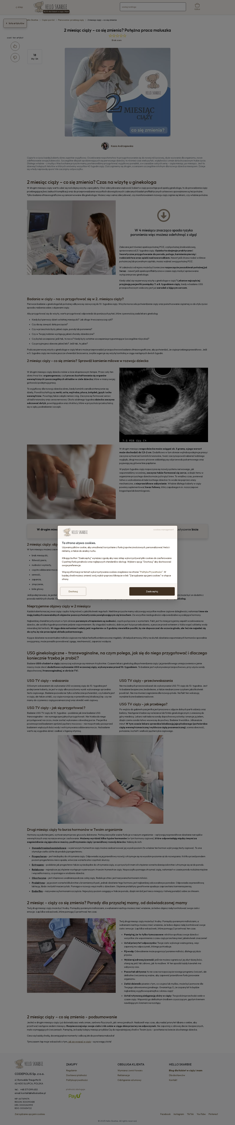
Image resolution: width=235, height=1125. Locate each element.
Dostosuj (73, 591)
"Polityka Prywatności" (151, 571)
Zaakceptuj (152, 591)
